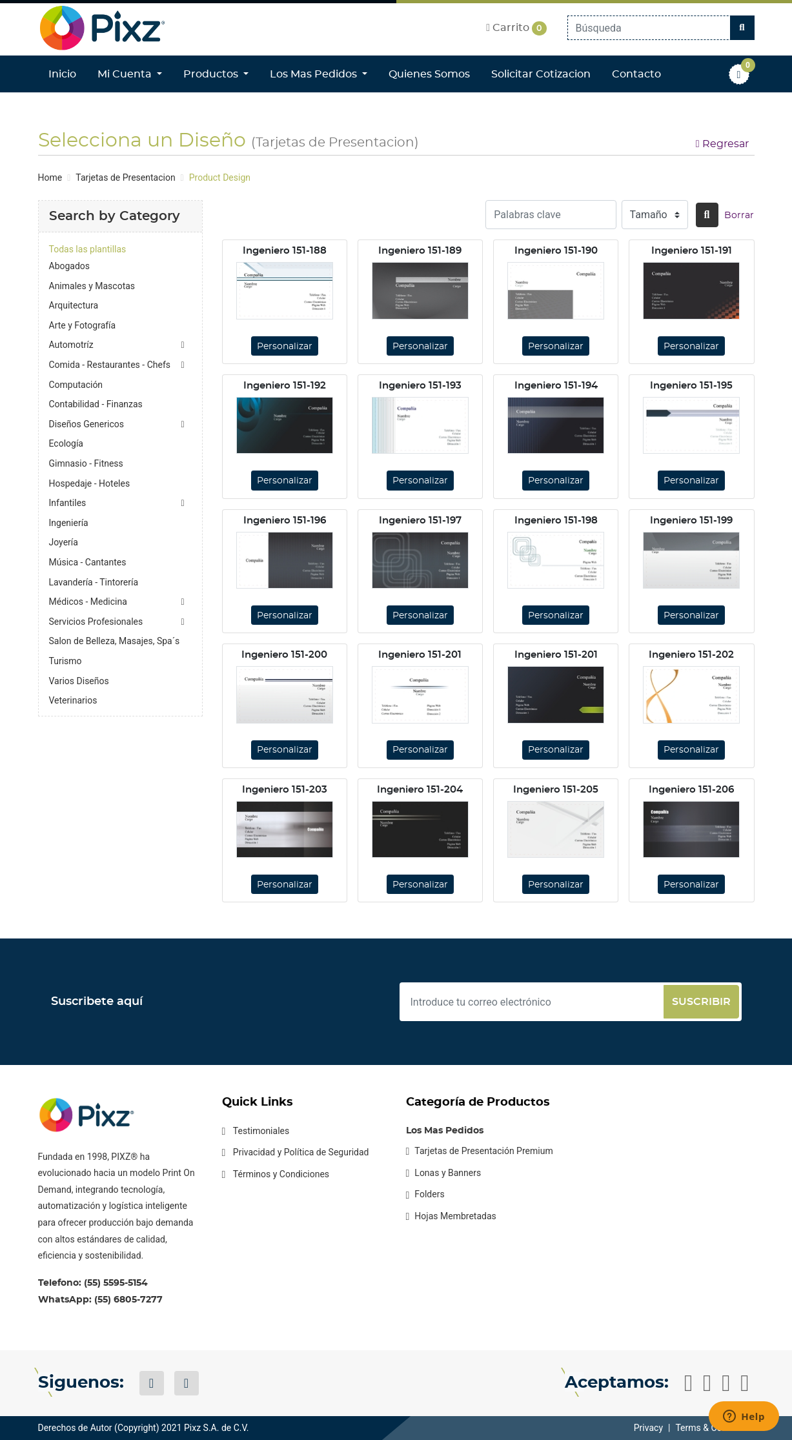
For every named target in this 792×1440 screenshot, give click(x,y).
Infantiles (67, 503)
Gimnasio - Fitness (86, 463)
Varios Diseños (79, 681)
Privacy (648, 1428)
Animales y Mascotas (92, 286)
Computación (76, 385)
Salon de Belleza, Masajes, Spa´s (114, 641)
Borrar (739, 215)
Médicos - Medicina (88, 601)
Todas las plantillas (88, 249)
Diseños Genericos (86, 424)
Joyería (63, 542)
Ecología (66, 443)
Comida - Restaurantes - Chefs (110, 365)
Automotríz (71, 345)
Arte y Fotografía (82, 325)
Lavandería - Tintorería (94, 582)
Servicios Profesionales (96, 621)
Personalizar (284, 346)
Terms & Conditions (714, 1428)
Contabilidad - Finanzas (96, 404)
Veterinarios (73, 700)
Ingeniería (68, 523)
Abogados (69, 266)
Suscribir (701, 1002)
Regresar (722, 144)
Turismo (65, 661)
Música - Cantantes (88, 562)
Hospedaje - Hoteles (89, 483)
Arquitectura (74, 305)
